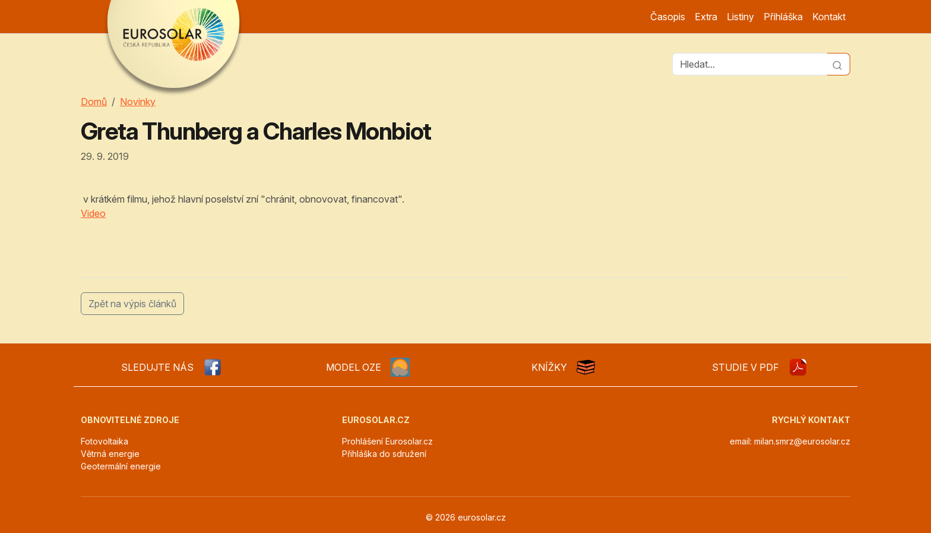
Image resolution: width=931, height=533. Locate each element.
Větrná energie (110, 454)
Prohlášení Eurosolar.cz (387, 441)
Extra (706, 17)
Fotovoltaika (104, 441)
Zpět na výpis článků (132, 304)
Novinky (138, 102)
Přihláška (783, 17)
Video (93, 213)
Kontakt (829, 17)
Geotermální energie (121, 466)
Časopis (667, 17)
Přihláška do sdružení (384, 454)
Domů (94, 102)
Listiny (740, 17)
